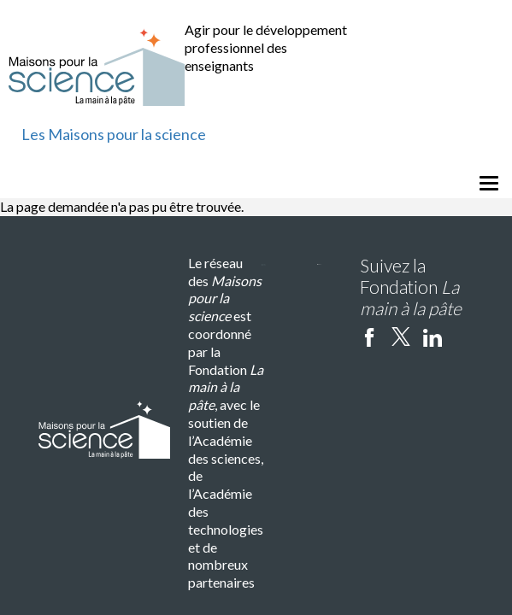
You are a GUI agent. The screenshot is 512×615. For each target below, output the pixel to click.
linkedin (432, 336)
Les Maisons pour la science (113, 134)
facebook (369, 336)
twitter (400, 336)
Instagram (464, 336)
